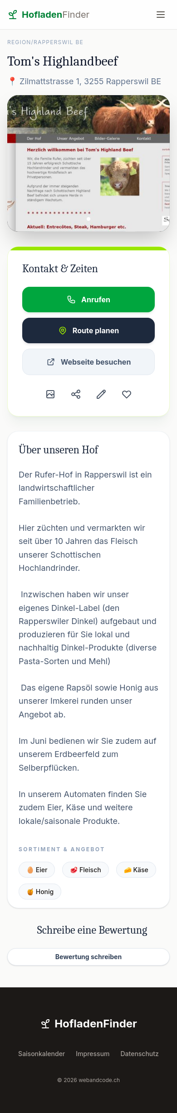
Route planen (88, 330)
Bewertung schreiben (88, 957)
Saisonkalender (41, 1053)
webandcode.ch (99, 1080)
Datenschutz (140, 1053)
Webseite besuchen (88, 361)
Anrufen (88, 299)
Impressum (92, 1053)
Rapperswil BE (59, 42)
